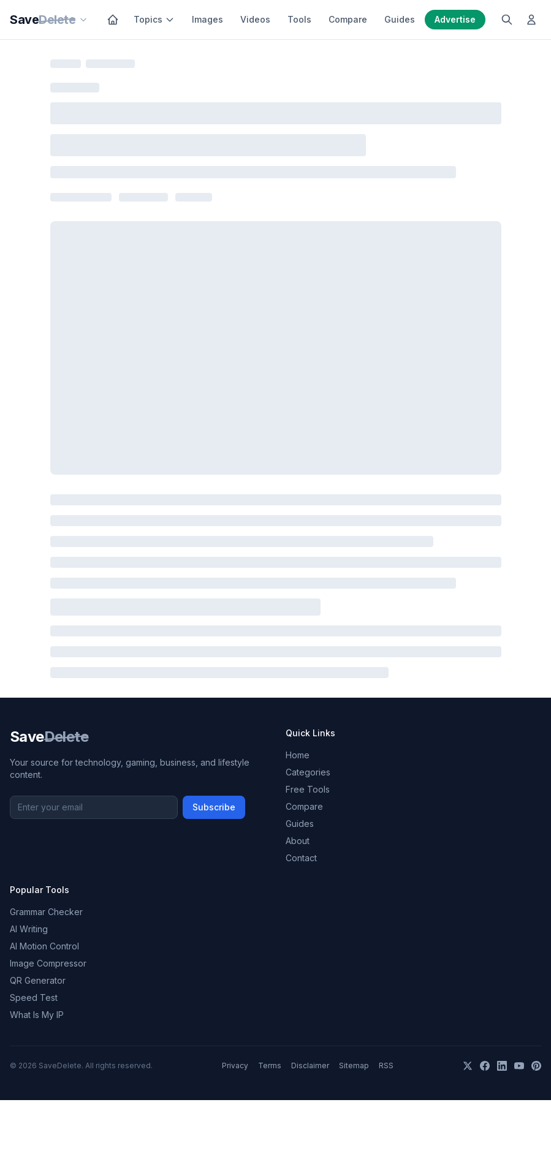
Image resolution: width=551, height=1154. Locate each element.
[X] (468, 1066)
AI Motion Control (44, 946)
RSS (386, 1065)
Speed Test (34, 997)
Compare (348, 19)
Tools (299, 19)
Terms (269, 1065)
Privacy (235, 1065)
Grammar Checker (46, 912)
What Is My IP (37, 1014)
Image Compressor (48, 963)
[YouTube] (519, 1066)
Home (298, 755)
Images (207, 19)
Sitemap (354, 1065)
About (298, 840)
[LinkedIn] (502, 1066)
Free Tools (308, 789)
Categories (308, 772)
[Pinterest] (536, 1066)
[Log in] (531, 19)
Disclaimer (310, 1065)
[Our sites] (83, 19)
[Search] (507, 19)
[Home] (113, 20)
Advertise (455, 19)
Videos (255, 19)
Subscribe (213, 807)
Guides (399, 19)
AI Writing (29, 929)
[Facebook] (485, 1066)
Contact (301, 858)
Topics (154, 19)
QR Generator (38, 980)
